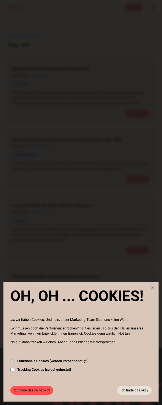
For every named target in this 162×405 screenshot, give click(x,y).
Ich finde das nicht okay (32, 390)
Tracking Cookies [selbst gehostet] (40, 370)
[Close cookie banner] (152, 288)
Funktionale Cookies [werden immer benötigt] (48, 361)
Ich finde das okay (134, 390)
